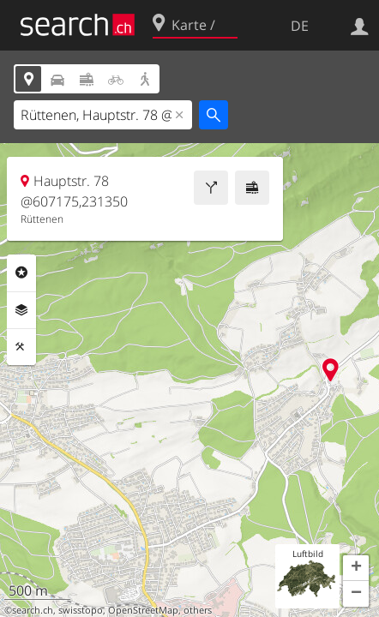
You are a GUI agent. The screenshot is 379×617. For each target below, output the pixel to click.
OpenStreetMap (143, 610)
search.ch (32, 610)
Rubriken (21, 273)
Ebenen (21, 310)
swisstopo (80, 610)
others (197, 610)
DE (300, 25)
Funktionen (21, 347)
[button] (356, 568)
